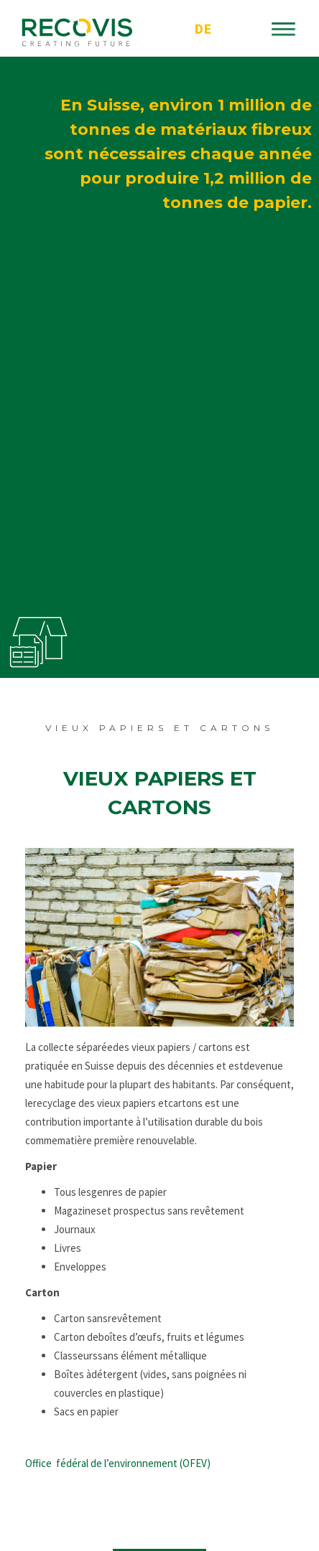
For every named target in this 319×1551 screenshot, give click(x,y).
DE (202, 28)
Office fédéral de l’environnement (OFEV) (118, 1463)
